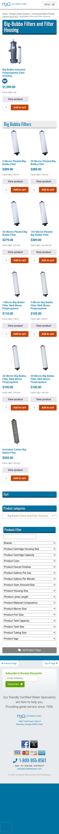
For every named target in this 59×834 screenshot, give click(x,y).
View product (15, 99)
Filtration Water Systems (19, 14)
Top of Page (50, 663)
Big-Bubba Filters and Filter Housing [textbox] (28, 515)
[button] (47, 4)
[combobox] (29, 516)
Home (4, 14)
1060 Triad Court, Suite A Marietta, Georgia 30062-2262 (29, 719)
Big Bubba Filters (17, 124)
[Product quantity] (6, 108)
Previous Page (9, 663)
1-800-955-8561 (32, 760)
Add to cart (19, 107)
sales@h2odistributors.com (29, 769)
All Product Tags (29, 650)
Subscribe (15, 684)
